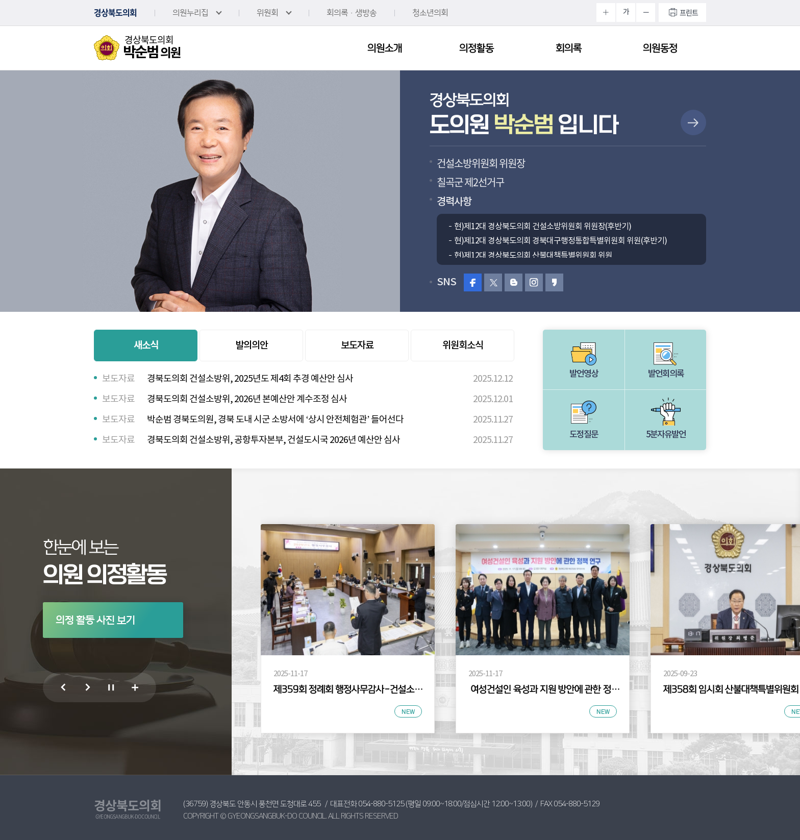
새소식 (146, 345)
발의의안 (251, 345)
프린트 (689, 12)
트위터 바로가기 (493, 282)
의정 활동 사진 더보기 (134, 690)
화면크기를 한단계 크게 (605, 12)
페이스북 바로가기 (473, 282)
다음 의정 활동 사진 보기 (86, 689)
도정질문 (583, 435)
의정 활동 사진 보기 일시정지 (110, 689)
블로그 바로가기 (513, 282)
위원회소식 (462, 345)
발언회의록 (666, 374)
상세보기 (693, 122)
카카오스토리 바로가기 (554, 282)
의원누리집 (190, 12)
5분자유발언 (666, 435)
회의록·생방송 (352, 12)
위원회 (267, 12)
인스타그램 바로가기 (534, 282)
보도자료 (357, 345)
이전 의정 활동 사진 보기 (62, 689)
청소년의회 (430, 12)
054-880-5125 (381, 804)
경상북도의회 (115, 12)
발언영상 (583, 374)
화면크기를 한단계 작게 (645, 12)
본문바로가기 (0, 0)
